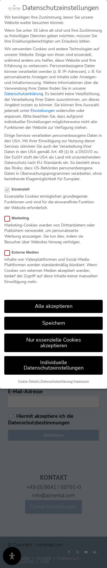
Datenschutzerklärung (23, 93)
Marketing (19, 218)
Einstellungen (43, 110)
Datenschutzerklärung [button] (56, 381)
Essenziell (19, 189)
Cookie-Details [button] (28, 381)
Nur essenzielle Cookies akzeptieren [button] (53, 342)
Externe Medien (24, 252)
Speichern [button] (53, 322)
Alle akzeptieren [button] (53, 305)
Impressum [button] (81, 381)
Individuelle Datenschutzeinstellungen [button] (54, 365)
